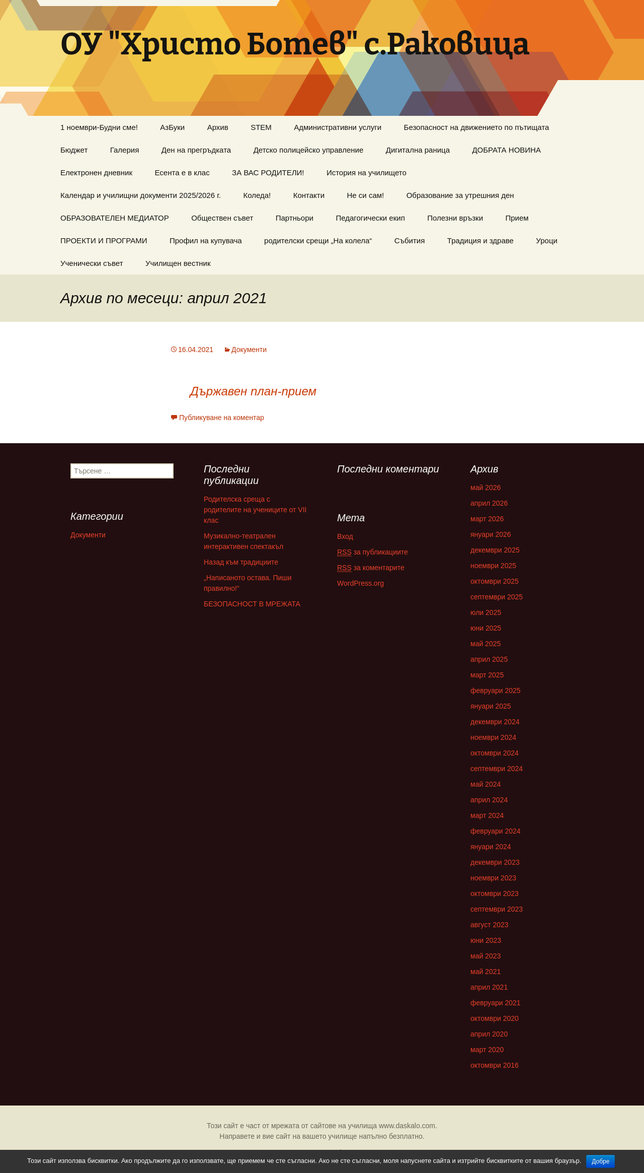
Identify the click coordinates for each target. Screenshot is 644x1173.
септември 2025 (496, 597)
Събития (409, 240)
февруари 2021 (495, 1003)
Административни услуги (337, 127)
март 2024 (487, 815)
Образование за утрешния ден (460, 195)
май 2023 (485, 956)
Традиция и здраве (480, 240)
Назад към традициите (241, 562)
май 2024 (485, 784)
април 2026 (489, 503)
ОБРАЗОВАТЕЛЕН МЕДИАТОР (114, 218)
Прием (516, 218)
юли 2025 (485, 612)
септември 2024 (496, 769)
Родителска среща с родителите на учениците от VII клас (255, 509)
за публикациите (372, 552)
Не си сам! (365, 195)
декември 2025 (495, 550)
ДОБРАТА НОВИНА (506, 150)
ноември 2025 (493, 566)
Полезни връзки (455, 218)
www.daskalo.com (407, 1126)
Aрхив (217, 127)
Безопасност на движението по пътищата (476, 127)
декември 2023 (495, 862)
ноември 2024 (493, 737)
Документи (249, 350)
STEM (261, 127)
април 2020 (489, 1034)
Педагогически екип (370, 218)
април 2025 (489, 659)
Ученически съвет (91, 263)
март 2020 (487, 1050)
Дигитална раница (418, 150)
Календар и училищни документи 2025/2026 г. (140, 195)
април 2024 (489, 800)
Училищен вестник (178, 263)
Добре (600, 1161)
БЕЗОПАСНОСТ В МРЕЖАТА (252, 604)
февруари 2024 (495, 831)
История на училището (367, 172)
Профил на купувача (206, 240)
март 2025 (487, 675)
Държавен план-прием (253, 391)
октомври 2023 (494, 893)
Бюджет (74, 150)
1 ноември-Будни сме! (99, 127)
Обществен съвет (222, 218)
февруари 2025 (495, 690)
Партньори (294, 218)
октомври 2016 (494, 1065)
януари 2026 (490, 534)
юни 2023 (485, 940)
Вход (345, 536)
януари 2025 (490, 706)
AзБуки (172, 127)
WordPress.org (360, 583)
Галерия (124, 150)
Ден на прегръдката (196, 150)
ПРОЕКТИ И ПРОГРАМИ (103, 240)
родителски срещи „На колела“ (318, 240)
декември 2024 (495, 722)
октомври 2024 (494, 753)
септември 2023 (496, 909)
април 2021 (489, 987)
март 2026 (487, 519)
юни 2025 (485, 628)
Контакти (309, 195)
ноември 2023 (493, 878)
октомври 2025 (494, 581)
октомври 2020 (494, 1018)
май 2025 (485, 644)
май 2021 (485, 972)
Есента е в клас (182, 172)
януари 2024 (490, 847)
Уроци (546, 240)
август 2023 (489, 925)
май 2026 (485, 488)
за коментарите (371, 568)
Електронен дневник (96, 172)
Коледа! (257, 195)
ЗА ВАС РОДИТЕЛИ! (268, 172)
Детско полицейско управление (309, 150)
